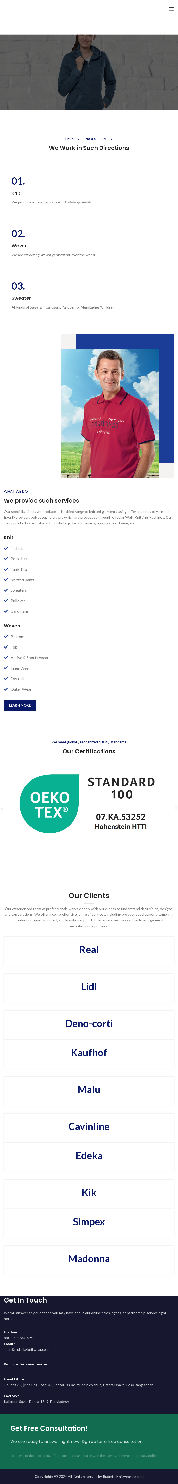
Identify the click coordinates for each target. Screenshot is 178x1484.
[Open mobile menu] (171, 9)
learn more (20, 705)
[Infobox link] (89, 190)
